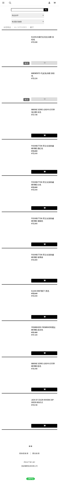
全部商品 (7, 27)
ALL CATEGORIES (20, 27)
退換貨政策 (24, 453)
